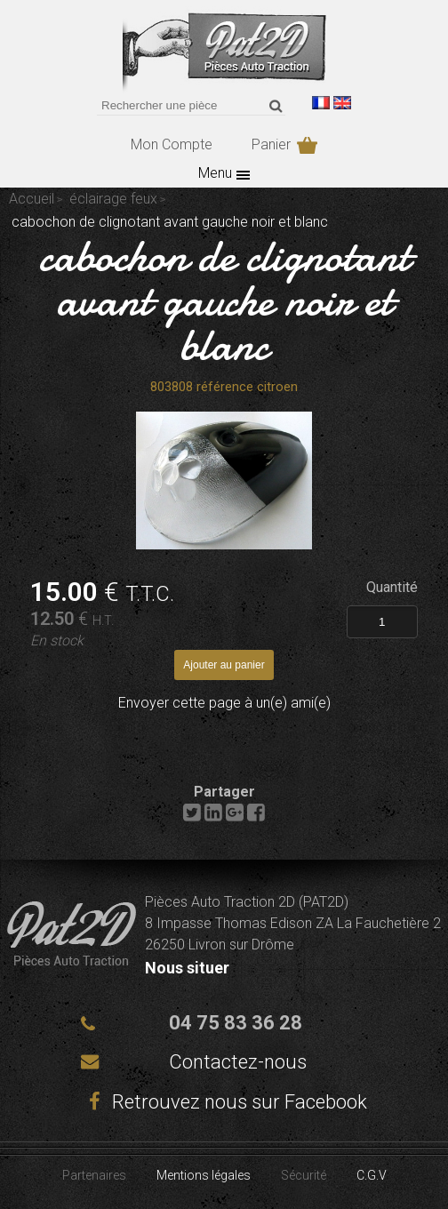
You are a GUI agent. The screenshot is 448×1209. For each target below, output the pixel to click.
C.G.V (371, 1175)
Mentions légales (203, 1175)
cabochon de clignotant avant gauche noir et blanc (224, 300)
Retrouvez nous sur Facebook (224, 1102)
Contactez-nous (238, 1062)
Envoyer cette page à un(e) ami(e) (224, 702)
